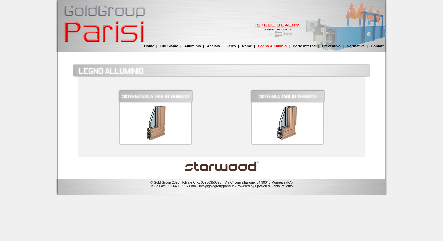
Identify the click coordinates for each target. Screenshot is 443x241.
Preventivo (331, 46)
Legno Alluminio (272, 46)
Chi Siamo (169, 46)
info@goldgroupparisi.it (216, 186)
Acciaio (213, 46)
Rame (247, 46)
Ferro (231, 46)
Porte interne (304, 46)
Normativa (356, 46)
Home (149, 46)
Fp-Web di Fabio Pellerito (274, 186)
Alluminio (192, 46)
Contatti (378, 46)
